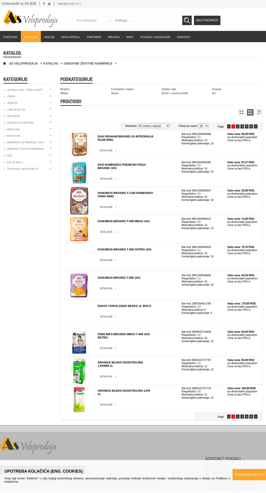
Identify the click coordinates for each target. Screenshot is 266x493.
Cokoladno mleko (122, 89)
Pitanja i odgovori (155, 37)
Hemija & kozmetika (20, 123)
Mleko (64, 93)
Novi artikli (70, 37)
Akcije (49, 37)
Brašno (65, 89)
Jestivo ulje (169, 89)
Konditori (13, 136)
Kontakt (183, 37)
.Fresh (11, 97)
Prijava (114, 37)
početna (10, 37)
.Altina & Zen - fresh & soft (25, 90)
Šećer (115, 93)
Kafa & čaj (13, 129)
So (214, 93)
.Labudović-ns (16, 110)
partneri (94, 37)
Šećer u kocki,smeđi (175, 93)
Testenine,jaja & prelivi (23, 169)
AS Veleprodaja (23, 63)
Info (129, 37)
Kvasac (217, 89)
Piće (9, 156)
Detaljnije (106, 150)
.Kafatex (12, 103)
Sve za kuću (15, 162)
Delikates (13, 116)
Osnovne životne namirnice (88, 63)
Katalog (30, 37)
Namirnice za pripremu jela (25, 142)
